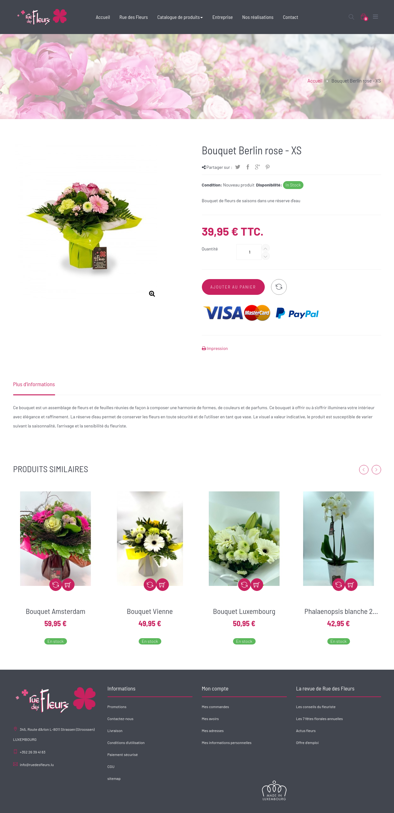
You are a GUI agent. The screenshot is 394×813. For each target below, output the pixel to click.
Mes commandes (215, 706)
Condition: (212, 184)
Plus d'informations (34, 384)
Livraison (115, 730)
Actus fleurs (306, 730)
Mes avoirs (210, 718)
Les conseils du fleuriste (316, 706)
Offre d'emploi (307, 742)
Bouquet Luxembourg (244, 611)
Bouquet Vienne (150, 611)
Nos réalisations (350, 804)
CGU (111, 766)
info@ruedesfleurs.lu (37, 764)
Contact (374, 804)
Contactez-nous (121, 718)
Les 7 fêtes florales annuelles (319, 718)
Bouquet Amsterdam (56, 611)
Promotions (117, 706)
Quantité (210, 248)
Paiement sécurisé (123, 754)
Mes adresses (213, 730)
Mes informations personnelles (227, 742)
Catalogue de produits (293, 804)
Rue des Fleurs (258, 804)
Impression (217, 348)
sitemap (114, 778)
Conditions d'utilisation (126, 742)
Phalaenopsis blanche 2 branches (338, 611)
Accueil (315, 80)
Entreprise (324, 804)
